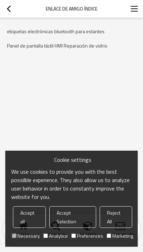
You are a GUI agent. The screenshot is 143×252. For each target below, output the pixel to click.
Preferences (87, 235)
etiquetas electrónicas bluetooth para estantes (56, 31)
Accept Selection (66, 217)
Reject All (113, 217)
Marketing (120, 235)
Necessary (26, 235)
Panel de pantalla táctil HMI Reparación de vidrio (57, 45)
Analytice (55, 235)
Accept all (27, 217)
